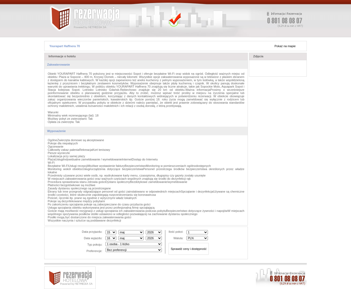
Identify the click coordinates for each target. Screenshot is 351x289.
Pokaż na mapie (285, 46)
